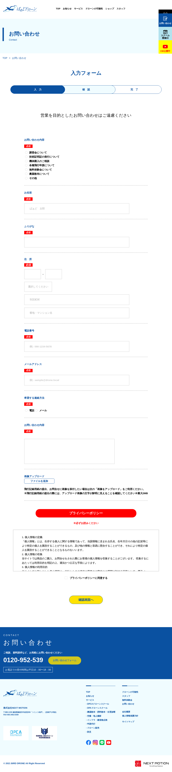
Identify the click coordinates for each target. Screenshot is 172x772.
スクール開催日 (165, 34)
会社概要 (126, 712)
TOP (47, 8)
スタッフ (109, 8)
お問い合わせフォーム (65, 660)
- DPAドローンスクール (97, 708)
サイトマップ (128, 722)
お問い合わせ (165, 20)
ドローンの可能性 (83, 8)
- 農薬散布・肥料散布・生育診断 (100, 712)
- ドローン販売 (92, 728)
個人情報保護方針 (130, 716)
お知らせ (56, 8)
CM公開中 (165, 48)
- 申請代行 (90, 724)
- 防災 (88, 732)
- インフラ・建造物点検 (96, 720)
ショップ (98, 8)
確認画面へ (86, 599)
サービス (67, 8)
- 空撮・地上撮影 (93, 716)
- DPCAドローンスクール (97, 704)
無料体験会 (165, 9)
